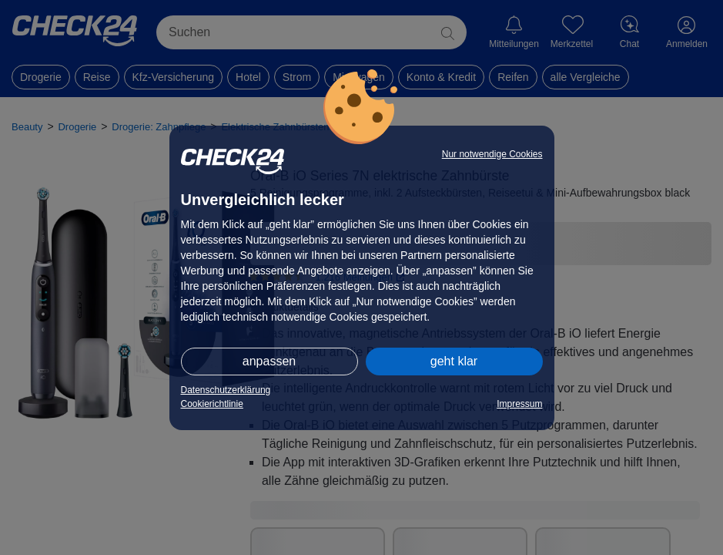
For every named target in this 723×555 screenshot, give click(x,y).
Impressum (519, 404)
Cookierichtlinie (212, 404)
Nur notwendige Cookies (492, 154)
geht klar (453, 361)
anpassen (269, 361)
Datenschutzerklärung (226, 390)
